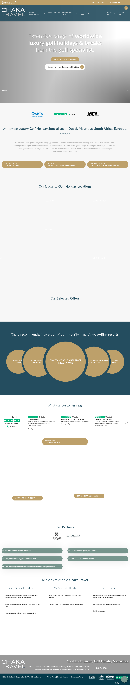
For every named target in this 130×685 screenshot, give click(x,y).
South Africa (103, 129)
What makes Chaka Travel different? (18, 551)
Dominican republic (19, 478)
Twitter (118, 668)
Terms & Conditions (63, 677)
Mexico (90, 145)
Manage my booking (126, 2)
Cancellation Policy (77, 677)
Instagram (126, 668)
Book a (64, 164)
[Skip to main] (13, 12)
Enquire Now (121, 13)
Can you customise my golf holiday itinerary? (21, 559)
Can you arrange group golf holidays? (84, 551)
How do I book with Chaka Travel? (83, 559)
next (124, 90)
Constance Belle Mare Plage (29, 490)
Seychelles (35, 478)
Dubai (72, 129)
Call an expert (21, 164)
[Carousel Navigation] (65, 387)
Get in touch (124, 679)
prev (7, 90)
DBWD (124, 683)
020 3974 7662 (84, 667)
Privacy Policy (51, 677)
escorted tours (72, 151)
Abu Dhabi (27, 488)
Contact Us (101, 668)
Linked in (122, 668)
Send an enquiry (107, 164)
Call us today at (106, 2)
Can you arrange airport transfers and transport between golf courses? (30, 566)
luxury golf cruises (41, 148)
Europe (119, 129)
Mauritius (86, 129)
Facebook (114, 668)
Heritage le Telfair (18, 492)
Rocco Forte (98, 13)
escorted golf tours (83, 474)
